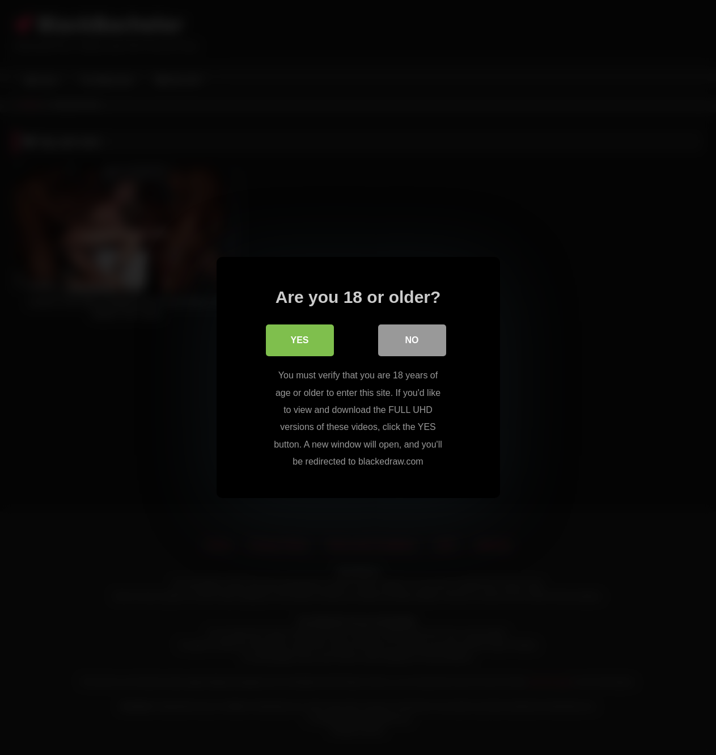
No (412, 340)
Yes (299, 340)
